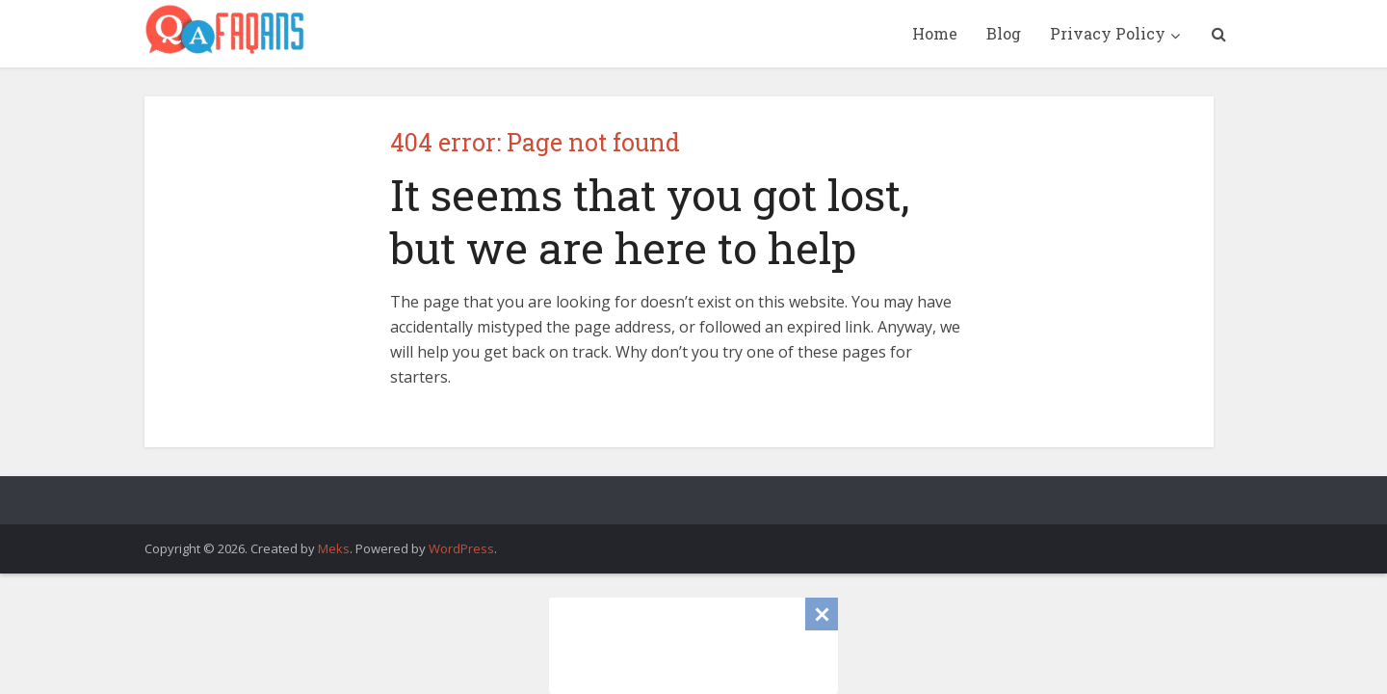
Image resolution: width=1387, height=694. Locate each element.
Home (934, 33)
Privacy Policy (1107, 33)
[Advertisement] (693, 646)
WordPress (461, 548)
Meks (334, 548)
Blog (1003, 33)
